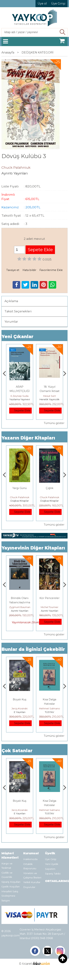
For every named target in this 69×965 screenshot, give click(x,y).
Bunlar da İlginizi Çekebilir (33, 649)
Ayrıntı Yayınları (19, 500)
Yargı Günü (49, 488)
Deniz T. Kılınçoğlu (19, 708)
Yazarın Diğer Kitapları (28, 438)
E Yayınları (49, 712)
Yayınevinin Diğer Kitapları (33, 548)
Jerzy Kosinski (49, 708)
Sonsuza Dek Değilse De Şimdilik (19, 492)
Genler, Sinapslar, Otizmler (19, 391)
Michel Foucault (19, 607)
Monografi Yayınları (20, 399)
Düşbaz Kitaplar (49, 500)
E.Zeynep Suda (49, 395)
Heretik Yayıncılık (20, 712)
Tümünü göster (54, 423)
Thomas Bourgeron (20, 395)
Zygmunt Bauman (49, 607)
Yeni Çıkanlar (17, 336)
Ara (63, 32)
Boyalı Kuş (49, 699)
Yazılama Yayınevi (49, 399)
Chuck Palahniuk (19, 497)
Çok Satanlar (17, 750)
